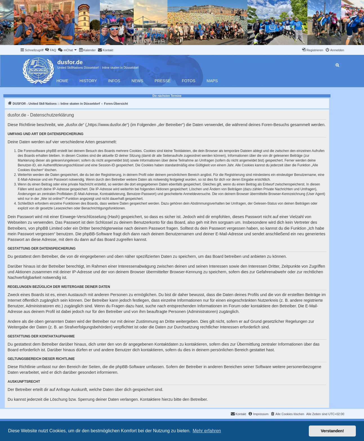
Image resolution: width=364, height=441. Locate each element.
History (88, 81)
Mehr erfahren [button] (207, 430)
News (137, 81)
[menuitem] (50, 50)
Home (62, 81)
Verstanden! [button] (332, 431)
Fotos (188, 81)
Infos (114, 81)
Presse (163, 81)
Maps (212, 81)
